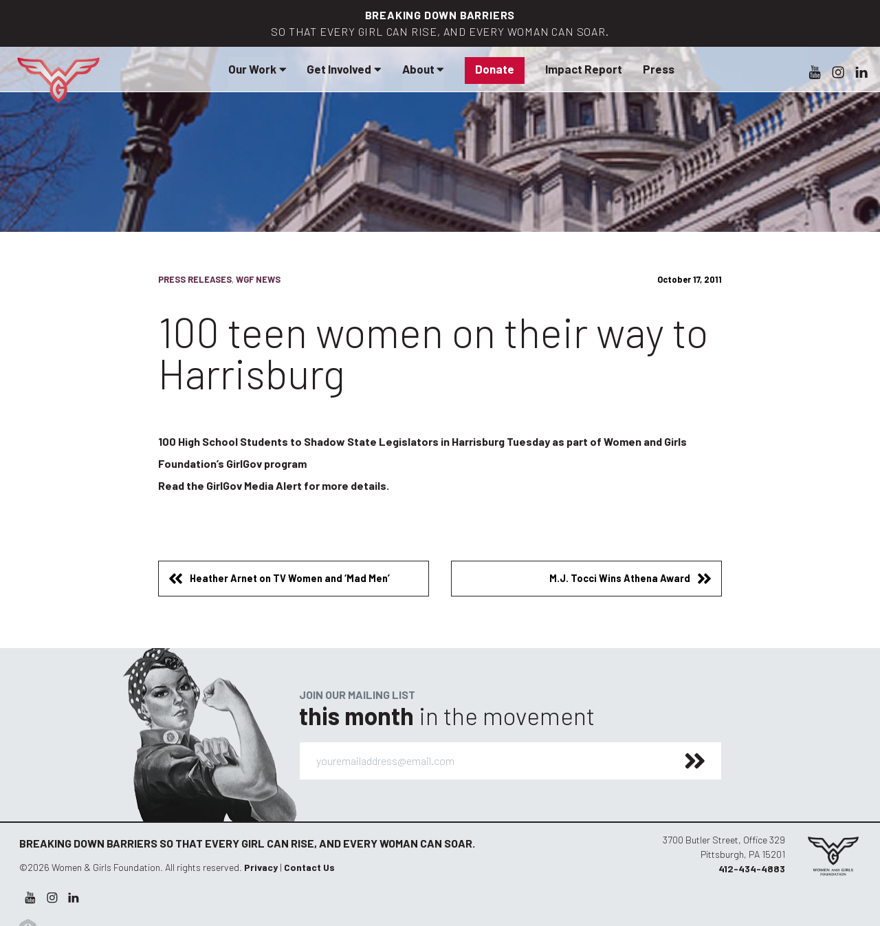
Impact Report (583, 69)
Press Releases (195, 279)
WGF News (258, 279)
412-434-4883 (751, 868)
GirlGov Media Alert (254, 485)
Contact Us (309, 867)
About (423, 69)
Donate (494, 69)
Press (658, 69)
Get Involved (344, 69)
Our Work (257, 69)
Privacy (261, 867)
